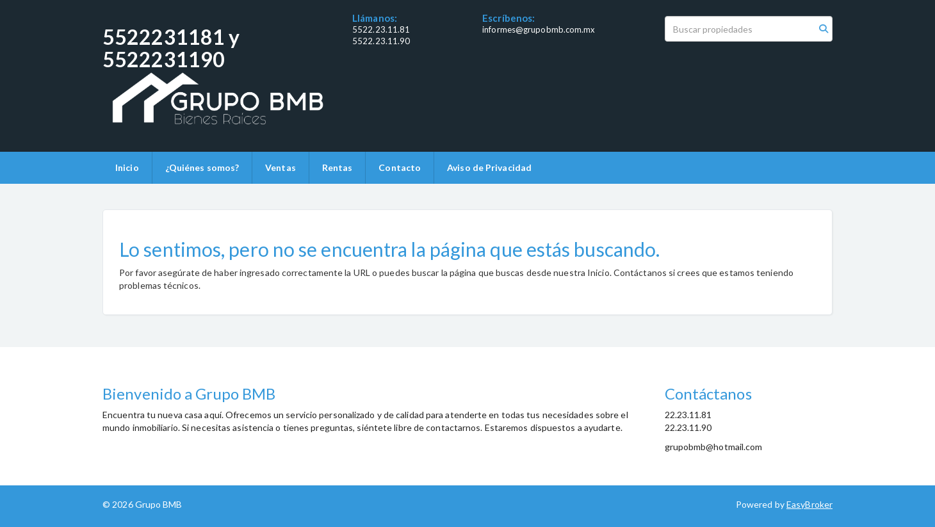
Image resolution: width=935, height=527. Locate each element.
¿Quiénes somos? (202, 167)
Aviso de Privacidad (489, 167)
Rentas (337, 167)
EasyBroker (809, 504)
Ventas (280, 167)
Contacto (399, 167)
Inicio (127, 167)
